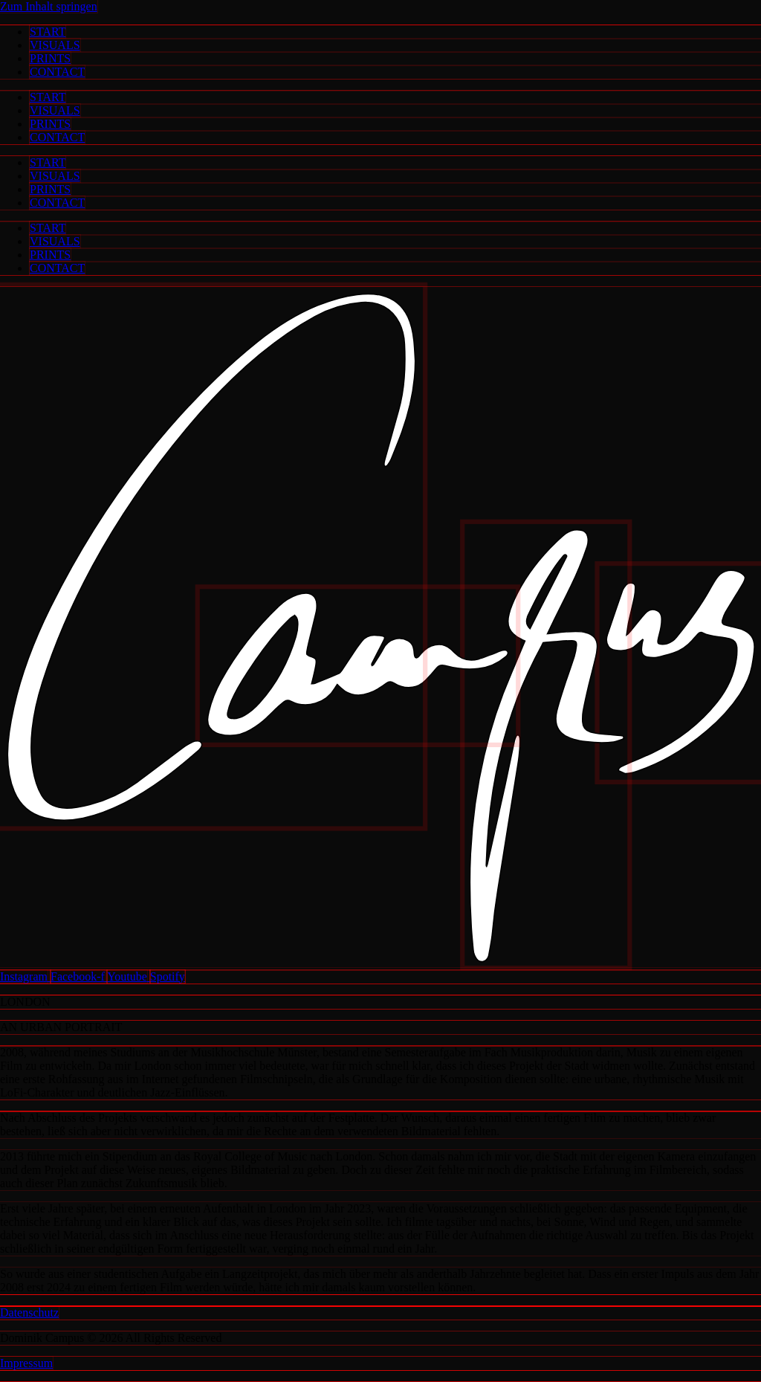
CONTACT (57, 71)
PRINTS (50, 58)
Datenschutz (29, 1312)
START (47, 31)
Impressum (26, 1363)
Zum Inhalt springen (48, 6)
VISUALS (55, 45)
